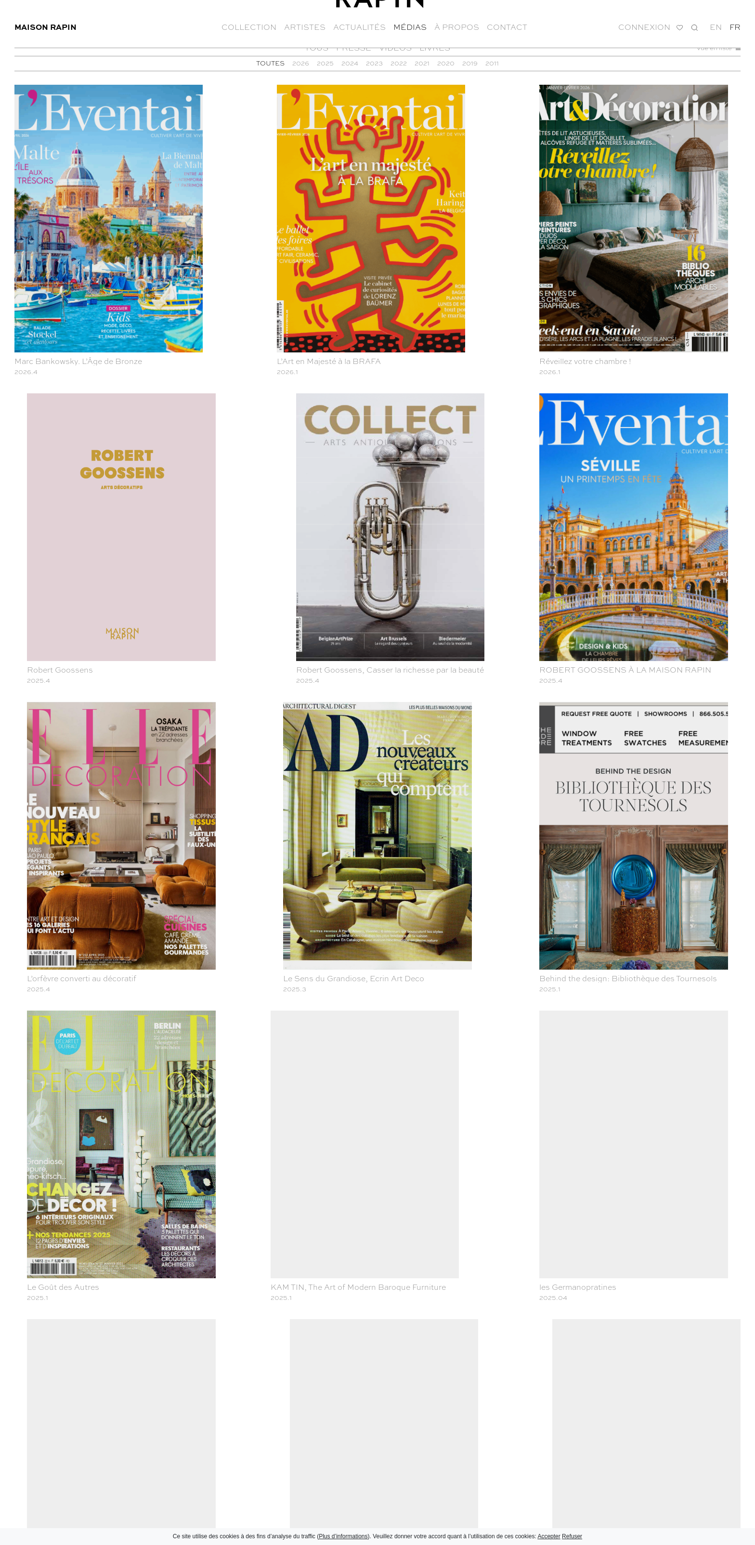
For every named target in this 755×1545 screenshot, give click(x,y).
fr (735, 19)
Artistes (304, 19)
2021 (422, 63)
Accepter (548, 1536)
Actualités (359, 19)
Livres (434, 47)
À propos (456, 19)
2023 (374, 63)
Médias (410, 19)
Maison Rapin (45, 19)
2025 (325, 63)
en (716, 19)
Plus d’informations (343, 1536)
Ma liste (679, 20)
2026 (300, 63)
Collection (248, 19)
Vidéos (395, 47)
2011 (492, 63)
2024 (349, 63)
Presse (353, 47)
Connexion (644, 19)
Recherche (694, 19)
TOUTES (270, 63)
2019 (470, 63)
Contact (507, 19)
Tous (316, 47)
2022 (399, 63)
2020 (446, 63)
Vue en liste (718, 47)
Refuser (572, 1536)
